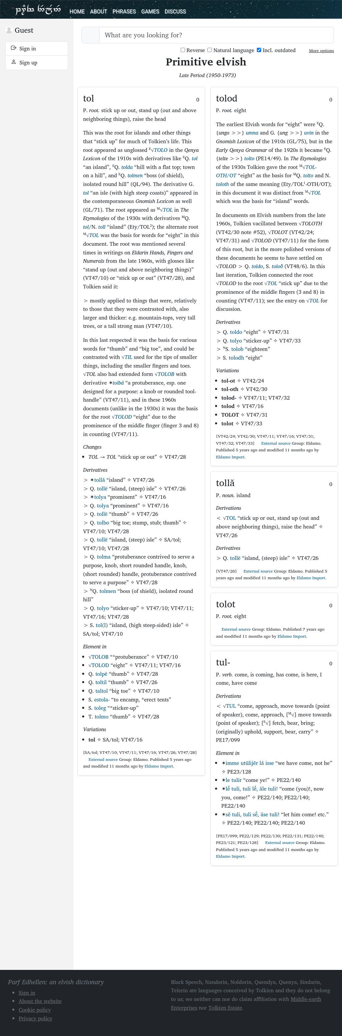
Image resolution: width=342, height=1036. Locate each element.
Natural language (230, 50)
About (98, 11)
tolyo (103, 608)
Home (76, 11)
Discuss (175, 11)
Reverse (193, 50)
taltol (102, 690)
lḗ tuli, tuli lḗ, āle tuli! (252, 788)
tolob (237, 349)
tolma (104, 556)
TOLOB (166, 374)
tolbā (118, 382)
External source (100, 759)
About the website (40, 1001)
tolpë (102, 673)
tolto (249, 158)
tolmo (101, 716)
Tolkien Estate (225, 1007)
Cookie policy (35, 1009)
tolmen (135, 175)
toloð (277, 266)
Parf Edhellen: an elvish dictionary (38, 9)
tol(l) (102, 625)
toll (101, 226)
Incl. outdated (276, 50)
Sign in (23, 48)
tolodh (236, 357)
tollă (99, 479)
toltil (101, 682)
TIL (128, 357)
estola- (102, 699)
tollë (102, 488)
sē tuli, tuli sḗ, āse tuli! (253, 814)
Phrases (124, 11)
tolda (127, 167)
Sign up (24, 62)
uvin (309, 132)
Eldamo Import (159, 766)
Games (150, 11)
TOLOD (123, 416)
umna (252, 132)
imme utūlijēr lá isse (250, 763)
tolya (100, 496)
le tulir (234, 780)
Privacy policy (35, 1018)
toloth (222, 184)
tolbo (103, 522)
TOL (168, 209)
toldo (257, 266)
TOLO (160, 150)
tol (194, 158)
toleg (100, 707)
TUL (231, 705)
